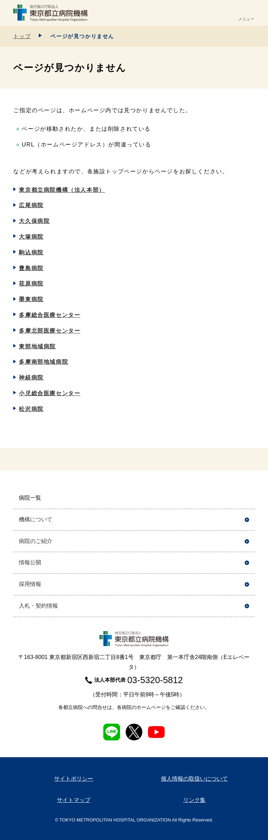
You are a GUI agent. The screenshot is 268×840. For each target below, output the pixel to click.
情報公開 (30, 562)
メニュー (246, 19)
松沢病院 (31, 409)
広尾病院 (31, 205)
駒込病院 (31, 252)
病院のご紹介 (35, 541)
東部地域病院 (37, 346)
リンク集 (194, 800)
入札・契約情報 (38, 606)
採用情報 (30, 584)
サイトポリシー (73, 779)
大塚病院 (31, 237)
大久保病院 (34, 221)
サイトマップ (73, 800)
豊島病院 (31, 268)
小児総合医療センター (49, 393)
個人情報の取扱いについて (194, 779)
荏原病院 (31, 284)
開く (247, 498)
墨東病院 (31, 299)
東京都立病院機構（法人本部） (62, 190)
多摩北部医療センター (49, 331)
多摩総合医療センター (49, 315)
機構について (35, 519)
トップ (22, 36)
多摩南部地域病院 (43, 362)
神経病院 (31, 378)
